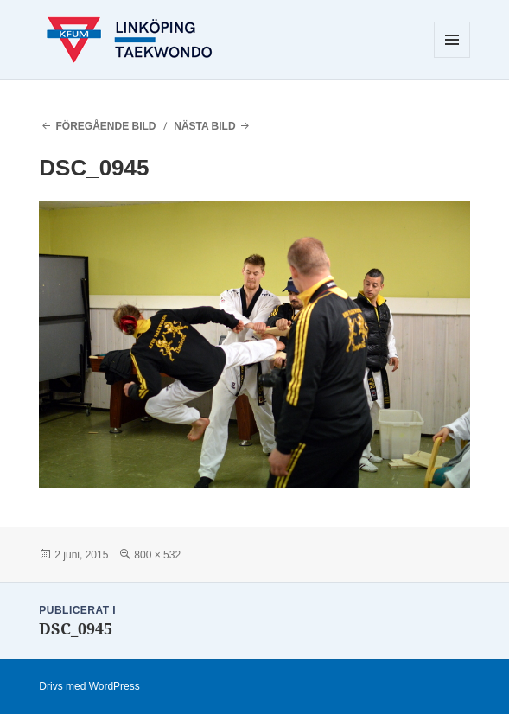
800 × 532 (157, 555)
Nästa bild (204, 126)
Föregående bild (105, 126)
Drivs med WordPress (89, 686)
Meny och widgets (452, 57)
